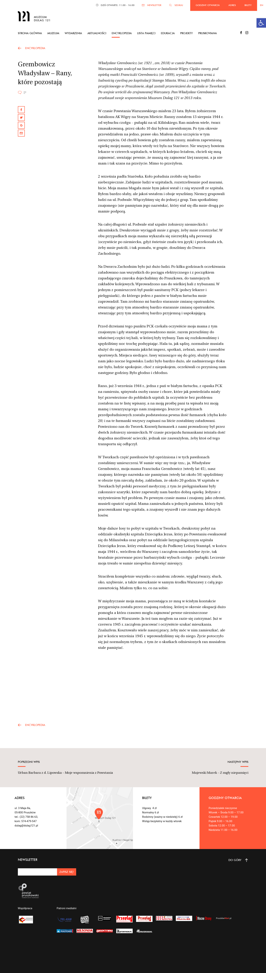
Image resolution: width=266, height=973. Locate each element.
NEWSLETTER (154, 5)
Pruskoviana (207, 33)
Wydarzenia (73, 33)
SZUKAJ (179, 5)
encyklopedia (35, 48)
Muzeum (53, 33)
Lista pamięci (146, 33)
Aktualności (96, 33)
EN (261, 5)
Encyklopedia (122, 33)
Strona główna (30, 33)
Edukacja (168, 33)
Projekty (186, 33)
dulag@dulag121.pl (26, 825)
